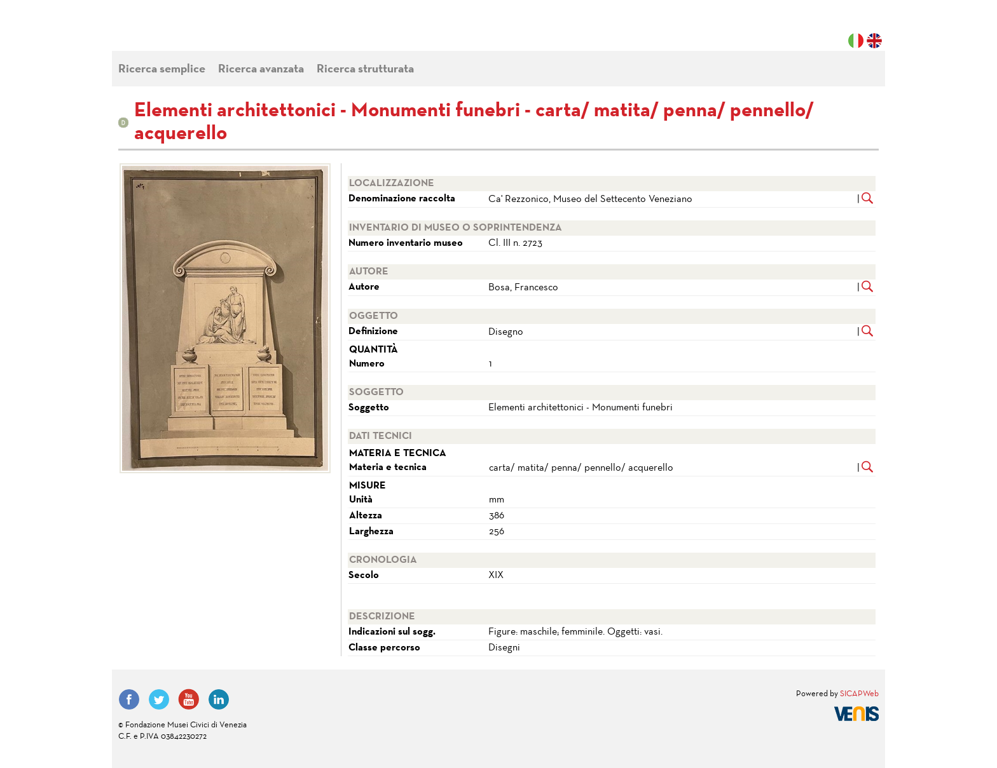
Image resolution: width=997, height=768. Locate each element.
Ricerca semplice (161, 69)
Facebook (129, 699)
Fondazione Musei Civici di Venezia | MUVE (170, 32)
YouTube (189, 699)
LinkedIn (219, 699)
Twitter (159, 699)
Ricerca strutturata (365, 69)
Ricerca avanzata (261, 69)
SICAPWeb (859, 694)
